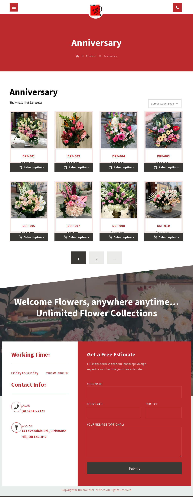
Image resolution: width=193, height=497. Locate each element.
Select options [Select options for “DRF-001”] (34, 167)
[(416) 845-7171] (177, 7)
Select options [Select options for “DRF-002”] (79, 167)
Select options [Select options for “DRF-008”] (124, 237)
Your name (134, 390)
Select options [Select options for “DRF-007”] (79, 237)
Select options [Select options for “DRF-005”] (169, 167)
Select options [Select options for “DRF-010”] (169, 237)
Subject (164, 410)
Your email (114, 410)
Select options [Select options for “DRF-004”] (124, 167)
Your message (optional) (134, 441)
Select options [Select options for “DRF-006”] (34, 237)
